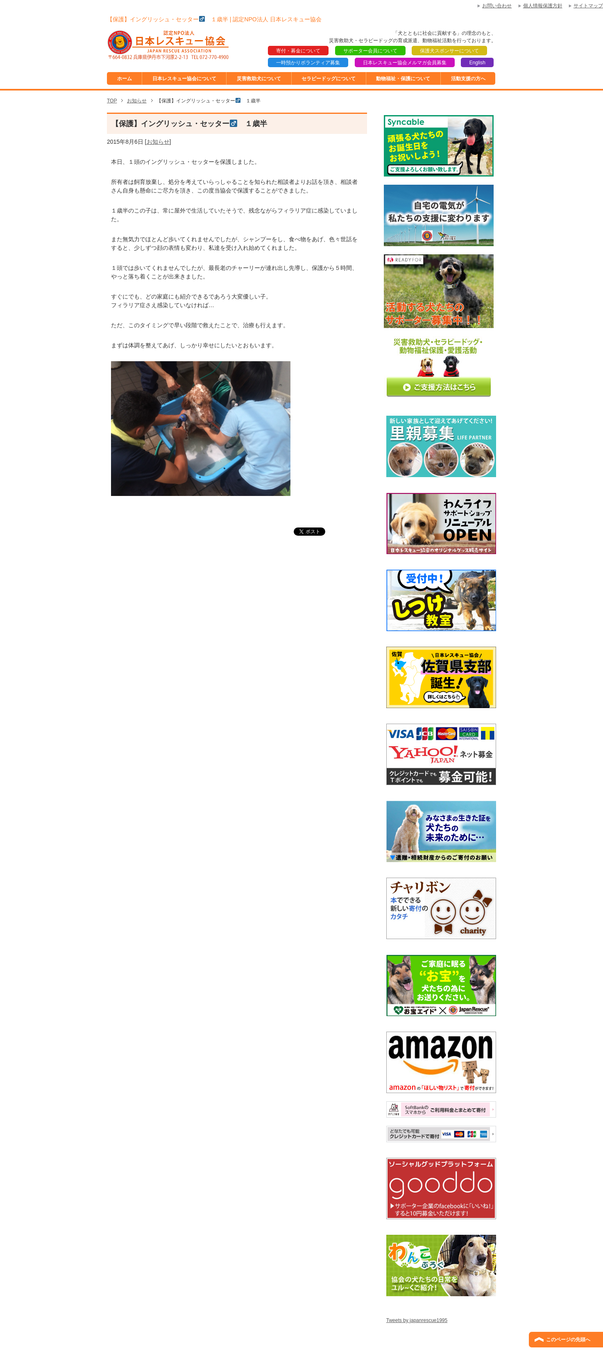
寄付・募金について (298, 51)
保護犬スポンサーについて (449, 51)
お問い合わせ (497, 6)
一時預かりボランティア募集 (308, 63)
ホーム (124, 78)
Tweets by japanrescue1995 (416, 1320)
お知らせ (158, 141)
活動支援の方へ (468, 78)
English (477, 63)
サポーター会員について (370, 51)
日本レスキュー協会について (184, 78)
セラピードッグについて (329, 78)
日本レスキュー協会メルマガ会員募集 (405, 63)
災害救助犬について (259, 78)
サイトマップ (588, 6)
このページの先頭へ (568, 1339)
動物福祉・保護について (403, 78)
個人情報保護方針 (542, 6)
